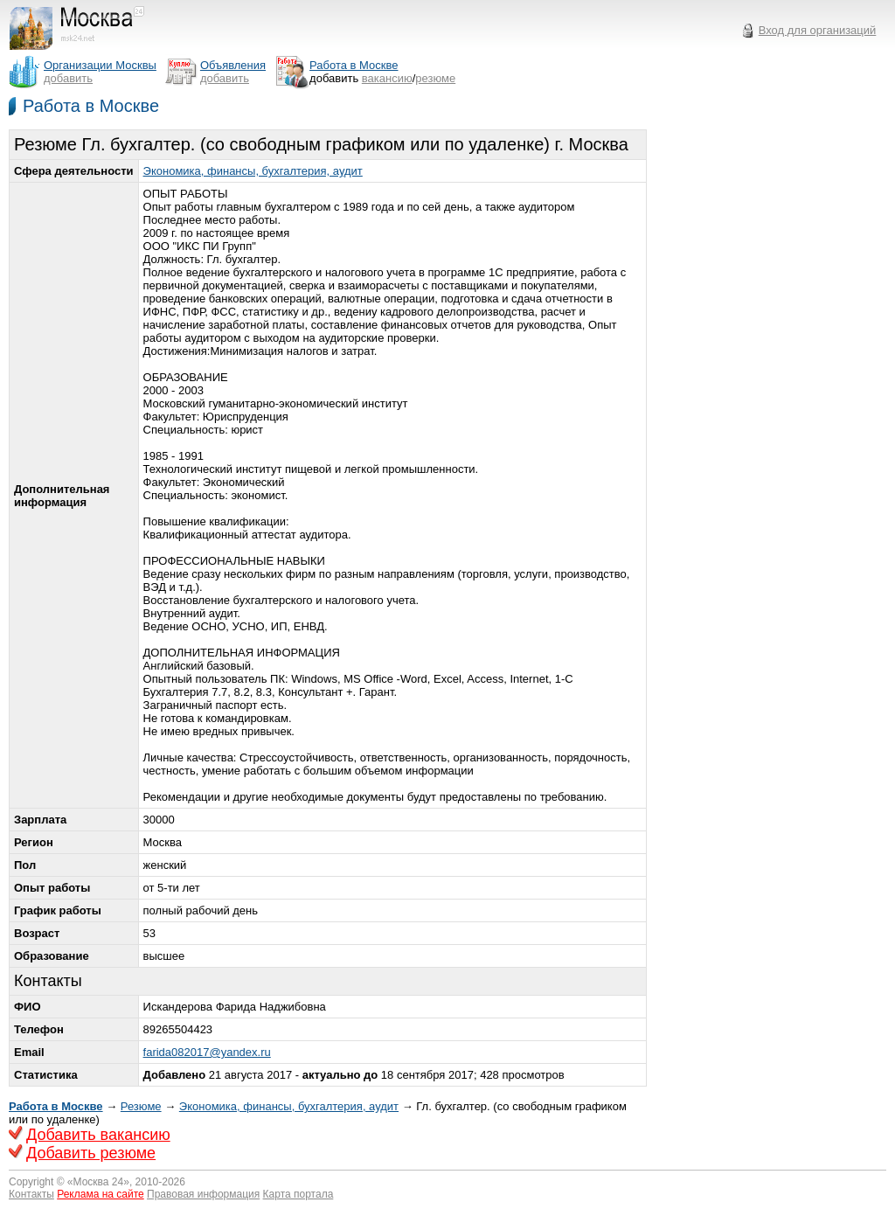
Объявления (233, 65)
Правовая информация (203, 1194)
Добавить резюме (91, 1153)
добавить (68, 78)
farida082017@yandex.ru (207, 1052)
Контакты (31, 1194)
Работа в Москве (91, 105)
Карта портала (298, 1194)
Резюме (141, 1106)
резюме (435, 78)
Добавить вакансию (98, 1134)
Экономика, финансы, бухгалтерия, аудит (253, 170)
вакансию (387, 78)
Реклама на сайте (100, 1194)
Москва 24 (98, 1182)
